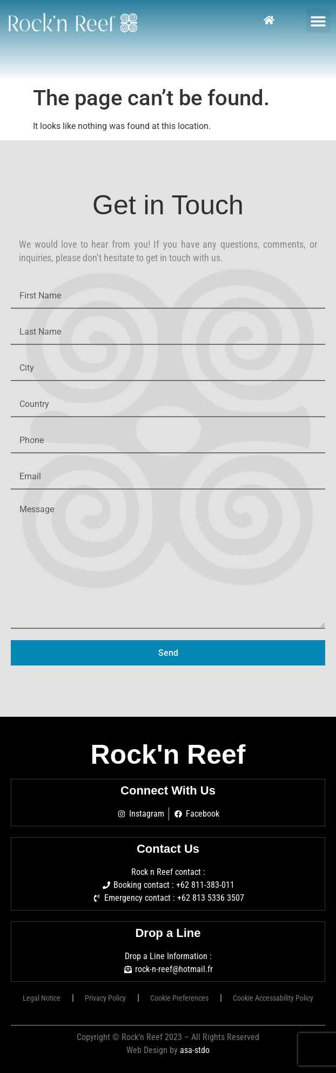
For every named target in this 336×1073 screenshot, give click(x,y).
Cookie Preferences (179, 998)
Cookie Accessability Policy (273, 998)
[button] (318, 21)
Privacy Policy (105, 998)
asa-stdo (195, 1050)
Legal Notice (42, 998)
